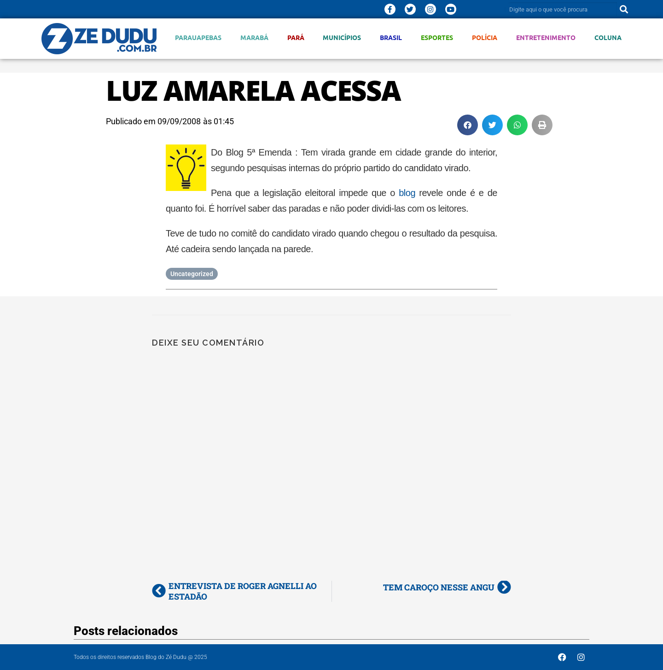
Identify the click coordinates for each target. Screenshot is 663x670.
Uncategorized (191, 273)
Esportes (437, 37)
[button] (467, 125)
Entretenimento (546, 37)
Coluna (608, 37)
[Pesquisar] (624, 9)
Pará (295, 37)
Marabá (254, 37)
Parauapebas (198, 37)
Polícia (484, 37)
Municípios (342, 37)
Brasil (391, 37)
